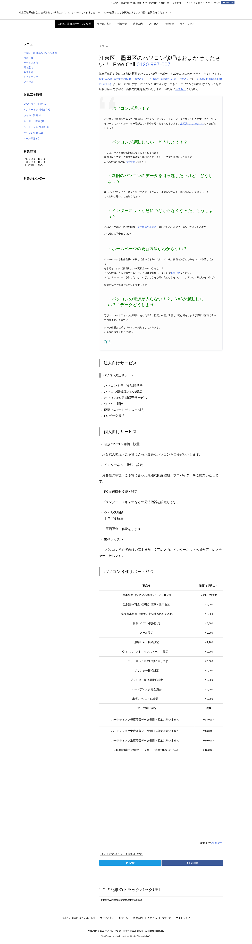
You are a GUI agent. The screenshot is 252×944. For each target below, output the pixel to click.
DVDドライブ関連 (35, 103)
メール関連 (31, 138)
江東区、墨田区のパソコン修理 (127, 3)
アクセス (188, 3)
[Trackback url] (161, 899)
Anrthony (216, 842)
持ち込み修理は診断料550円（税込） (121, 79)
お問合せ (200, 3)
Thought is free (143, 936)
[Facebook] (192, 863)
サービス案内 (151, 3)
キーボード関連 (34, 121)
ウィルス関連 (32, 115)
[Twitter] (130, 863)
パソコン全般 (33, 132)
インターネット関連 (37, 109)
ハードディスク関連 (36, 127)
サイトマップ (214, 3)
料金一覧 (165, 3)
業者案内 (177, 3)
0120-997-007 (153, 64)
